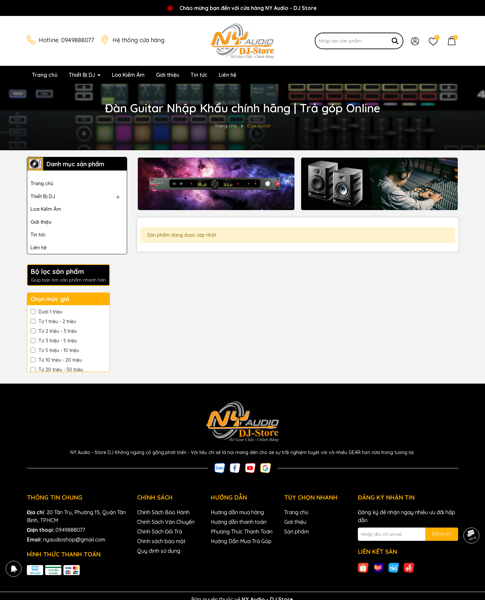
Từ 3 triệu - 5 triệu (54, 341)
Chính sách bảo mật (161, 541)
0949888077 (77, 40)
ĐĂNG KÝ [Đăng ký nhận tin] (441, 534)
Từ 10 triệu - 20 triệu (56, 360)
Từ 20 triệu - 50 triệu (57, 370)
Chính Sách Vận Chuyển (166, 522)
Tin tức (199, 74)
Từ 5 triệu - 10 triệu (55, 350)
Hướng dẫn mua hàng (237, 512)
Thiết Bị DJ (83, 74)
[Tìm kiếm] (395, 41)
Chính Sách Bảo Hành (163, 512)
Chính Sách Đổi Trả (159, 531)
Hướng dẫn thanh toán (239, 522)
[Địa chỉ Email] (408, 534)
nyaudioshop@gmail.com (74, 539)
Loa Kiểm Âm (128, 74)
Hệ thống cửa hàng (138, 40)
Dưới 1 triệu (46, 312)
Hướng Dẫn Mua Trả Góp (241, 541)
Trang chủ (44, 74)
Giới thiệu (167, 74)
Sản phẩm (296, 531)
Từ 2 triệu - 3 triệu (54, 331)
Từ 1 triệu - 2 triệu (53, 321)
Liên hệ (227, 74)
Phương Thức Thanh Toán (242, 531)
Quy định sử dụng (158, 550)
